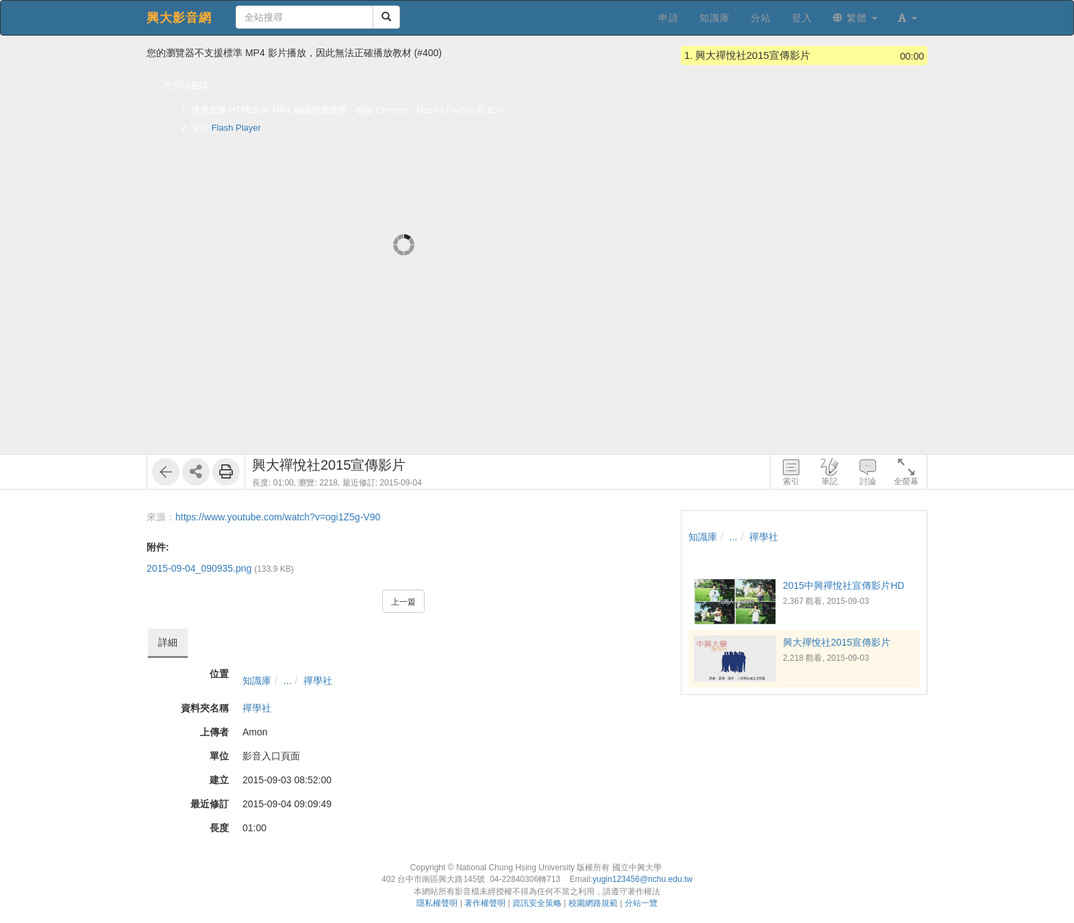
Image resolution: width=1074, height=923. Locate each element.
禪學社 (317, 680)
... (288, 680)
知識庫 (256, 680)
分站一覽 (641, 903)
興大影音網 (179, 18)
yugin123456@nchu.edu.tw (642, 879)
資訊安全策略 (537, 903)
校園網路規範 (593, 903)
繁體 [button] (855, 17)
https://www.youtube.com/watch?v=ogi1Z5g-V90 (277, 516)
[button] (907, 18)
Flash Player (236, 128)
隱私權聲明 (437, 903)
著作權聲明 (484, 903)
